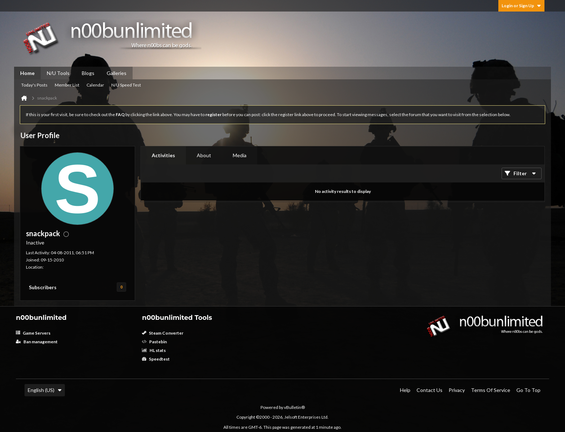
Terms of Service (490, 390)
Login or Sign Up (521, 5)
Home (27, 73)
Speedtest (156, 359)
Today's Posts (34, 85)
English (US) (45, 390)
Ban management (37, 341)
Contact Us (429, 390)
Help (405, 390)
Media (239, 155)
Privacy (457, 390)
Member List (67, 85)
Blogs (88, 73)
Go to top (528, 390)
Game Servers (33, 333)
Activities (163, 155)
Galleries (116, 73)
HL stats (154, 350)
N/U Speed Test (126, 85)
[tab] (163, 155)
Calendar (95, 85)
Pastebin (154, 341)
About (204, 155)
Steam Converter (162, 333)
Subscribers (43, 287)
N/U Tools (58, 73)
